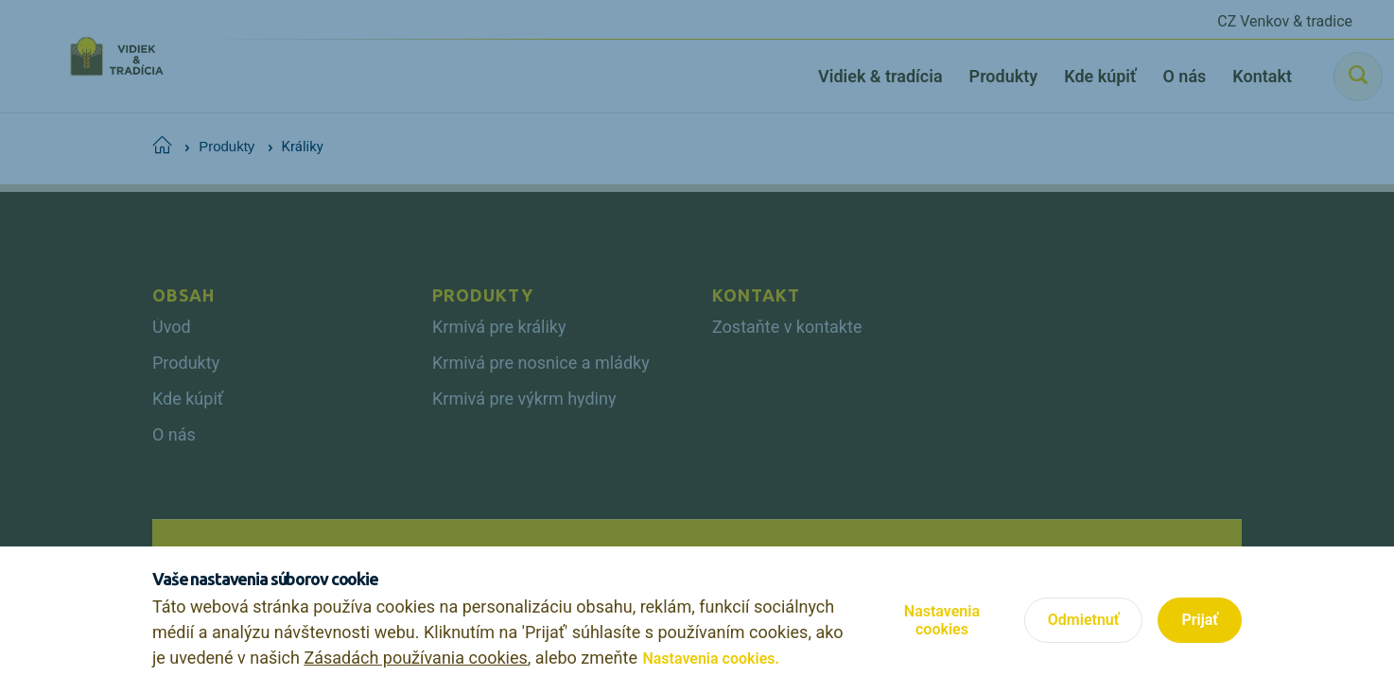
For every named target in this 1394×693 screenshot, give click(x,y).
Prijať (1199, 620)
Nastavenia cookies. (710, 658)
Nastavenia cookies (942, 620)
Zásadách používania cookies (415, 657)
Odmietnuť (1084, 620)
